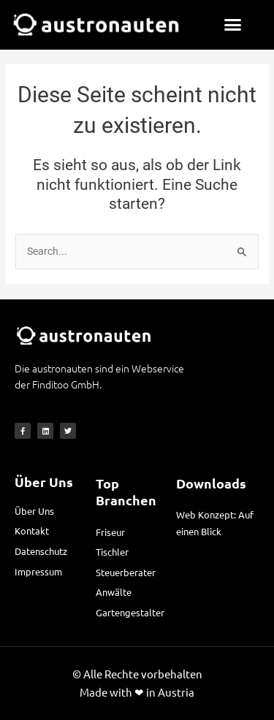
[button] (233, 25)
